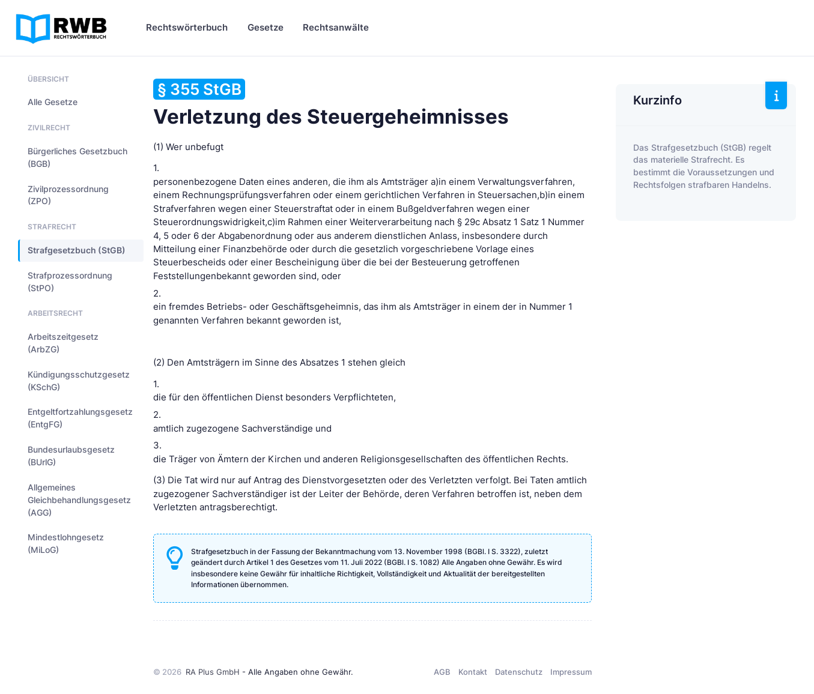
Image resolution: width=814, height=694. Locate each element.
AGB (442, 672)
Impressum (571, 672)
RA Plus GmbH (213, 672)
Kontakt (472, 672)
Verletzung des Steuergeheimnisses (331, 103)
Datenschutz (518, 672)
